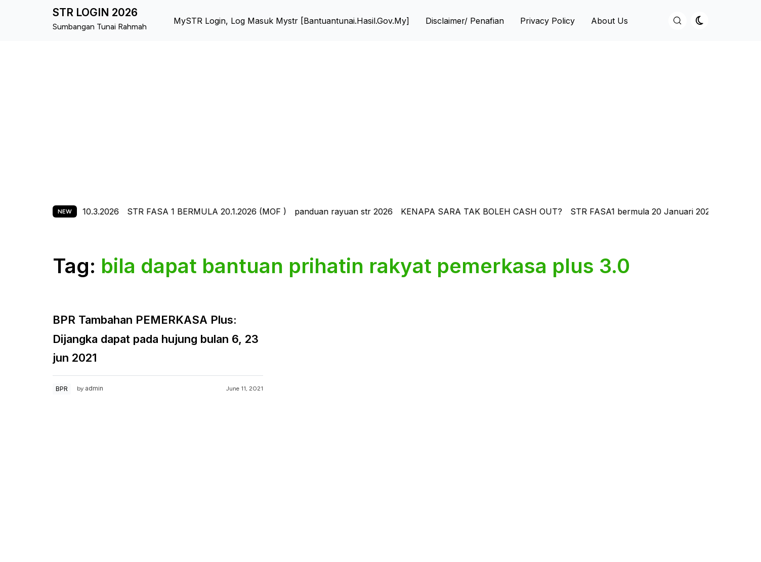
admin (94, 388)
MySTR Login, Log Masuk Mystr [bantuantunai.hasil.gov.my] (291, 21)
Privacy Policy (547, 21)
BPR (62, 389)
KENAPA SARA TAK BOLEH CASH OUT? (489, 211)
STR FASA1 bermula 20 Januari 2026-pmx (660, 211)
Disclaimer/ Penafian (465, 21)
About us (609, 21)
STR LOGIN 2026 (95, 12)
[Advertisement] (380, 117)
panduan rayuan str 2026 (351, 211)
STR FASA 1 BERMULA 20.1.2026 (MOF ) (214, 211)
